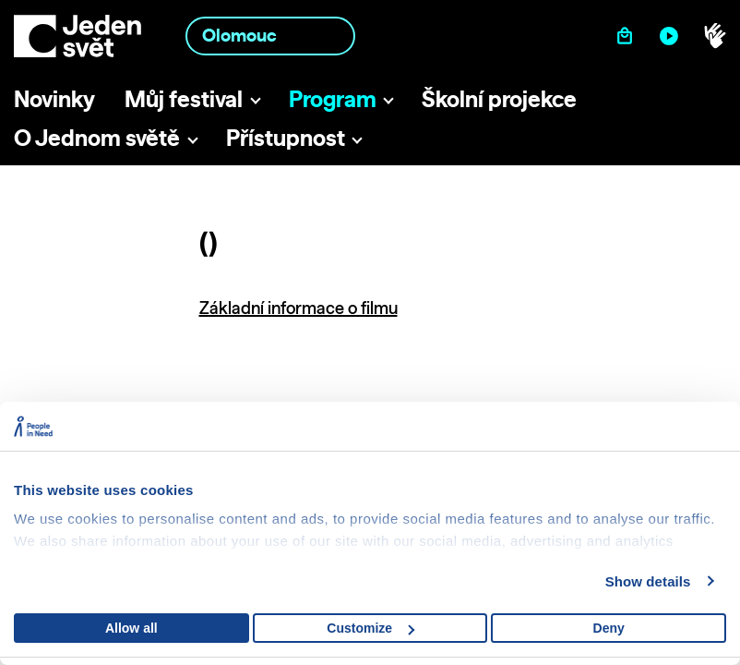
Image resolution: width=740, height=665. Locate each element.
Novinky (54, 99)
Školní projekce (499, 99)
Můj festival (184, 99)
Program (332, 99)
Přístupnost (285, 138)
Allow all (131, 628)
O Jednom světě (97, 138)
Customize (370, 628)
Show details (648, 581)
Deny (609, 628)
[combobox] (270, 35)
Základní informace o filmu (298, 308)
